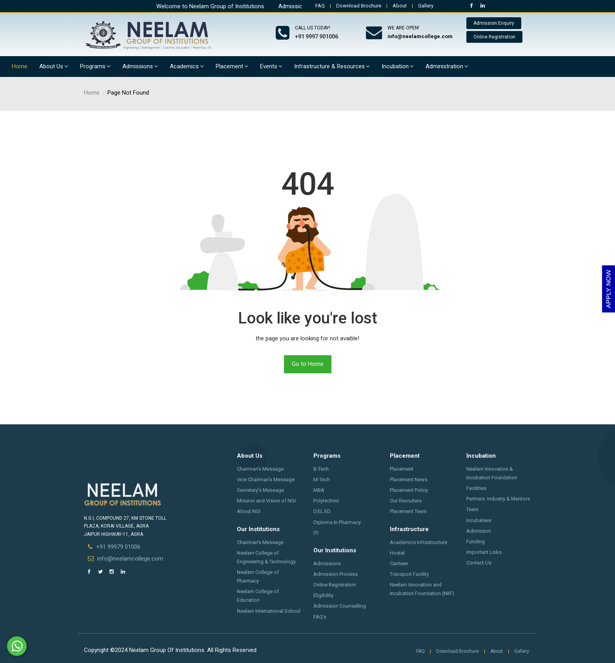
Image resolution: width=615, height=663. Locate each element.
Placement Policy (409, 490)
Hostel (397, 553)
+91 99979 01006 (118, 546)
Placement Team (408, 511)
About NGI (248, 511)
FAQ (320, 6)
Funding (475, 541)
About (400, 6)
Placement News (409, 479)
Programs (95, 66)
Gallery (425, 6)
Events (271, 66)
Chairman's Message (260, 469)
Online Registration (494, 37)
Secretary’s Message (260, 490)
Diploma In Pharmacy (337, 522)
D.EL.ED (322, 511)
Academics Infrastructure (418, 542)
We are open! (403, 28)
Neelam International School (268, 611)
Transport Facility (409, 574)
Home (19, 66)
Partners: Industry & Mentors (498, 499)
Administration (447, 66)
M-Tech (321, 479)
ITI (315, 533)
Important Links (484, 552)
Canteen (399, 563)
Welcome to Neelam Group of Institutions (219, 6)
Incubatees (478, 520)
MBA (318, 490)
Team (472, 509)
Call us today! (312, 28)
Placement (232, 66)
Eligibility (323, 595)
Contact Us (478, 563)
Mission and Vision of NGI (266, 501)
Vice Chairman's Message (266, 479)
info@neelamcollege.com (130, 558)
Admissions (140, 66)
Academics (187, 66)
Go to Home (308, 363)
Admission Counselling (339, 606)
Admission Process (335, 574)
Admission (478, 531)
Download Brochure (358, 6)
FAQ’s (319, 617)
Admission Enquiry (493, 23)
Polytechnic (326, 501)
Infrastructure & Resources (332, 66)
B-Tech (321, 469)
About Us (53, 66)
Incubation (398, 66)
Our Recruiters (406, 501)
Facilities (476, 488)
